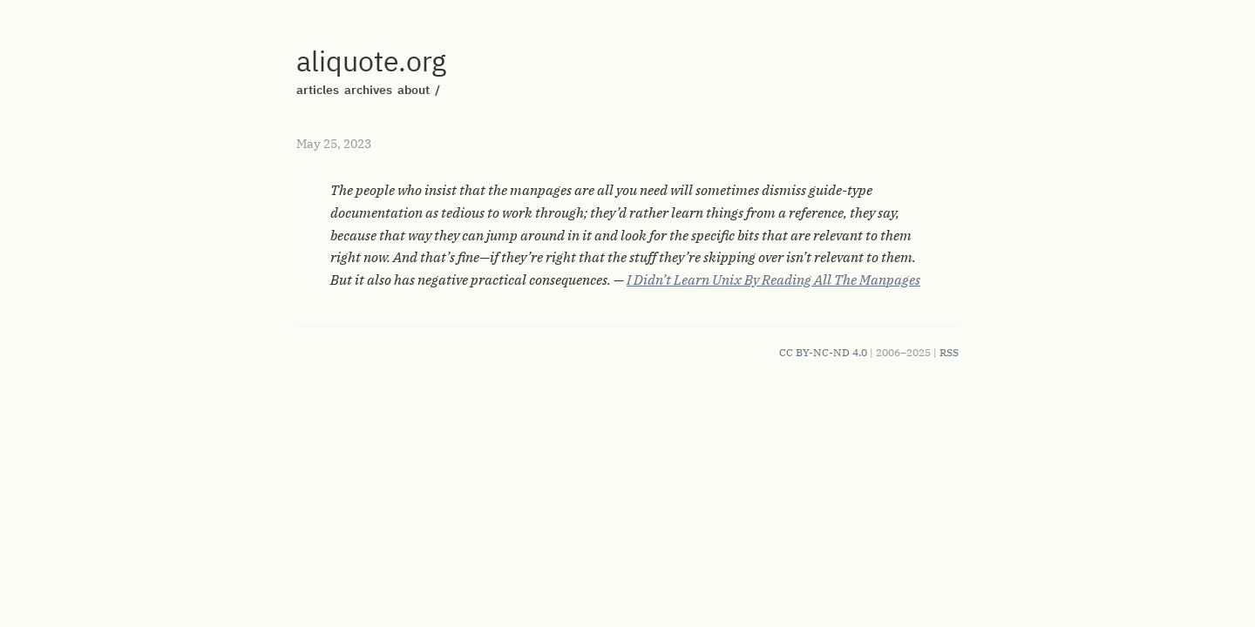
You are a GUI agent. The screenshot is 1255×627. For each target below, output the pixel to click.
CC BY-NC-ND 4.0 (823, 352)
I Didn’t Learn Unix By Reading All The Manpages (773, 279)
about (413, 90)
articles (317, 90)
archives (368, 90)
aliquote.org (371, 61)
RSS (949, 352)
